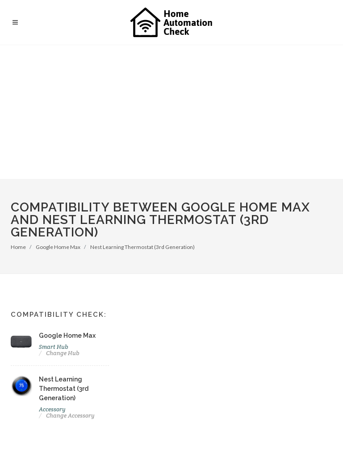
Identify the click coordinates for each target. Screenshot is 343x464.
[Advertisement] (171, 112)
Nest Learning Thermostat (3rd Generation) (142, 247)
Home (18, 247)
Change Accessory (70, 415)
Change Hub (62, 353)
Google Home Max (58, 247)
